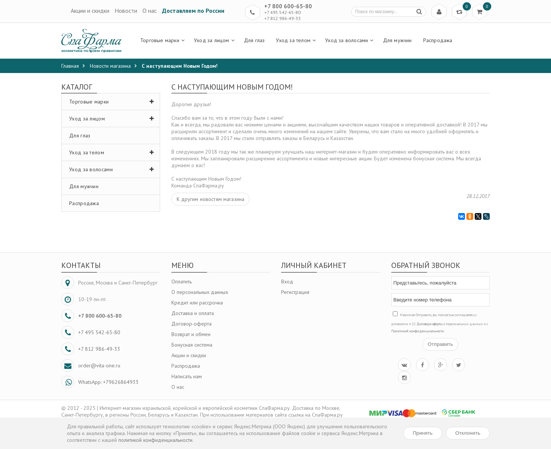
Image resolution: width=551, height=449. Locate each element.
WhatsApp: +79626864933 (108, 382)
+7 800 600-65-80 (288, 6)
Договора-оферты (429, 324)
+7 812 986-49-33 (282, 18)
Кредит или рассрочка (197, 302)
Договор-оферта (191, 323)
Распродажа (84, 203)
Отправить (440, 344)
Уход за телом (113, 152)
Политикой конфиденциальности (417, 331)
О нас (149, 10)
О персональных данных (199, 292)
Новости (126, 10)
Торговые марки (113, 101)
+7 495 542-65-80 (282, 12)
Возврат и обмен (190, 334)
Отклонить (467, 433)
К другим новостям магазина (211, 199)
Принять (423, 433)
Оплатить (181, 281)
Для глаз (79, 135)
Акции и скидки (90, 10)
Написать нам (186, 376)
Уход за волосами (113, 169)
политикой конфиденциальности (155, 440)
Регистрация (295, 292)
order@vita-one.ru (99, 365)
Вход (287, 281)
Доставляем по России (193, 10)
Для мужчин (83, 186)
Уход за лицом (113, 118)
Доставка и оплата (192, 313)
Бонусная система (191, 344)
